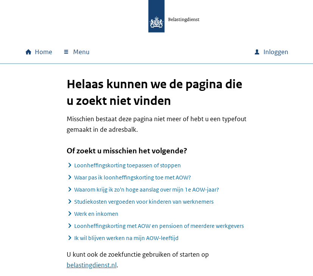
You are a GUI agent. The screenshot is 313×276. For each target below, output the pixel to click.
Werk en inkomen (96, 213)
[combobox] (183, 52)
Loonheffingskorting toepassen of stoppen (127, 165)
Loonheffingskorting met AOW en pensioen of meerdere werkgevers (159, 225)
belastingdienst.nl (92, 265)
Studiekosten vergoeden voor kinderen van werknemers (143, 201)
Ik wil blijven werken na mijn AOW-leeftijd (126, 238)
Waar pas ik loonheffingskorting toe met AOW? (132, 177)
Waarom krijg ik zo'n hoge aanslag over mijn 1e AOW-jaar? (146, 189)
